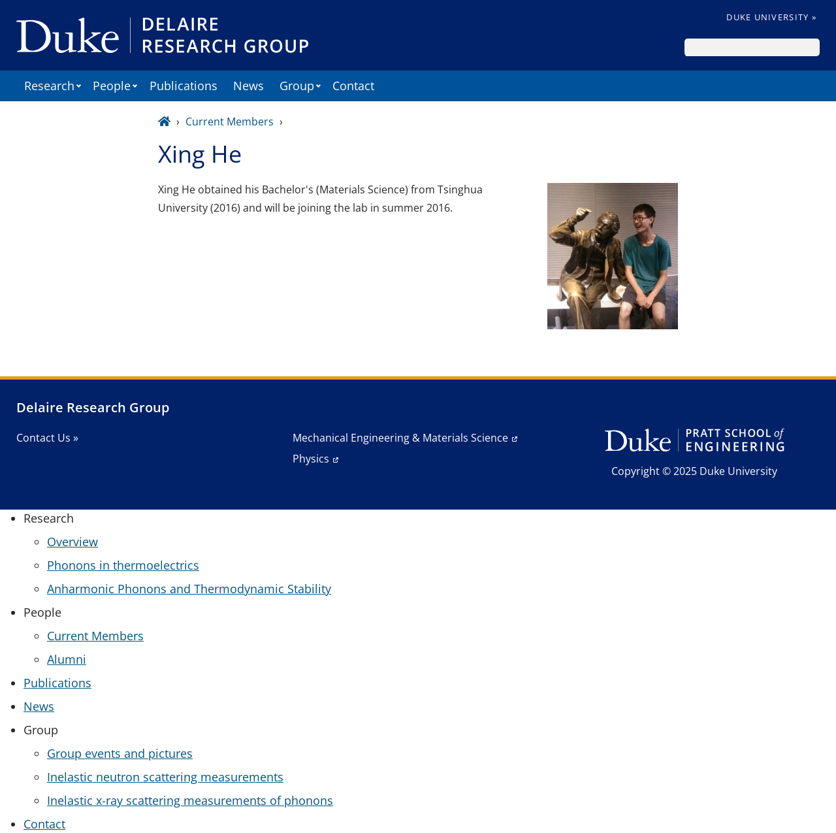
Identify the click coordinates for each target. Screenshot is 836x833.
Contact (353, 85)
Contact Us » (47, 438)
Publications (183, 85)
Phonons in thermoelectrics (123, 565)
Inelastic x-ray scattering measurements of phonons (190, 800)
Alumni (66, 659)
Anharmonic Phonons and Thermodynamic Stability (189, 588)
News (248, 85)
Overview (72, 541)
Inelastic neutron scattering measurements (165, 777)
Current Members (229, 121)
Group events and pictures (120, 753)
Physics (311, 458)
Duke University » (771, 17)
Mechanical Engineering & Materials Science (400, 438)
